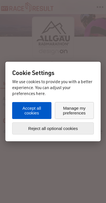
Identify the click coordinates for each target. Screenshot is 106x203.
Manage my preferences (74, 110)
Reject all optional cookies (53, 128)
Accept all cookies (31, 110)
